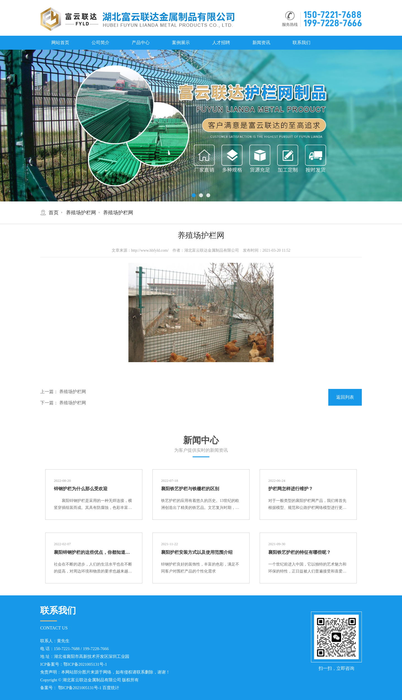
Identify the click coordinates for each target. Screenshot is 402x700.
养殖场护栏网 (81, 212)
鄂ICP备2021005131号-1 (85, 664)
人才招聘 (221, 42)
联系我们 (301, 42)
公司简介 (100, 42)
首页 (54, 212)
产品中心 (141, 42)
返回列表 (345, 397)
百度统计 (110, 687)
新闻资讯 (261, 42)
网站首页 (60, 42)
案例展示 (181, 42)
